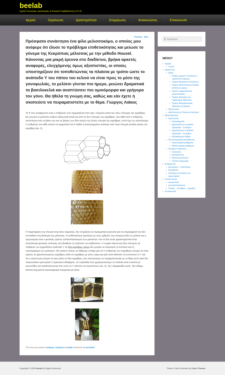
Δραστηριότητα (86, 20)
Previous (137, 37)
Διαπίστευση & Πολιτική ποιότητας (183, 112)
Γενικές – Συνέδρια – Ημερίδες (182, 188)
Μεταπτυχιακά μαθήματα (183, 146)
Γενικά (171, 66)
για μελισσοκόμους (176, 185)
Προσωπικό (173, 109)
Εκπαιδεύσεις (178, 155)
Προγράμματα (178, 121)
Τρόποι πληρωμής (180, 161)
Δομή (170, 72)
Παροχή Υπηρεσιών (177, 149)
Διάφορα (50, 347)
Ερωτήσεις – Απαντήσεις (179, 167)
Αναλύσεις (176, 152)
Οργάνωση (55, 20)
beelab (31, 5)
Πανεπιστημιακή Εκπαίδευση (181, 139)
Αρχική (30, 20)
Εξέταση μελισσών (180, 158)
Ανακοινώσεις (147, 20)
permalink (90, 347)
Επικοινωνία (178, 20)
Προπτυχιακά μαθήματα (182, 142)
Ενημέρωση (117, 20)
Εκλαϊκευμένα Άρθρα (181, 136)
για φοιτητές (173, 182)
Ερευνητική (173, 118)
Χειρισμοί (59, 347)
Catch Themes (198, 368)
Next (147, 37)
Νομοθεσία (173, 170)
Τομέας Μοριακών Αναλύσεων (185, 82)
